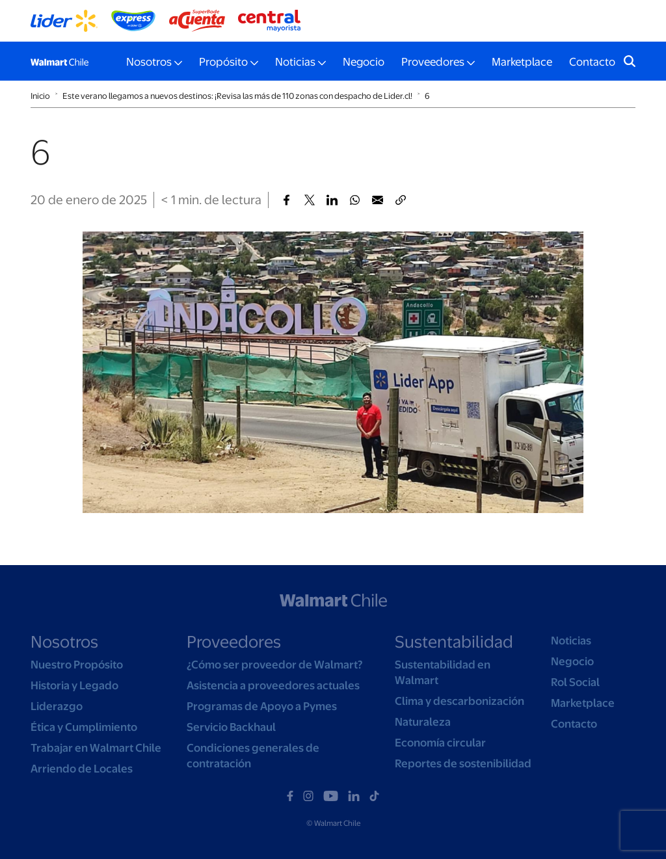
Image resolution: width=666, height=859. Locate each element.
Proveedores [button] (432, 61)
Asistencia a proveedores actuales (273, 685)
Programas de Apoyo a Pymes (262, 706)
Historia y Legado (74, 685)
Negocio (363, 61)
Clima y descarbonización (459, 700)
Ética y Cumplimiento (84, 726)
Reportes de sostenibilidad (463, 763)
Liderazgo (57, 706)
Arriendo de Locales (82, 768)
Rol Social (575, 682)
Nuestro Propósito (77, 664)
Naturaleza (423, 721)
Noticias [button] (295, 61)
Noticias (571, 640)
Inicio (40, 96)
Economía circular (440, 742)
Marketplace (522, 61)
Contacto (592, 61)
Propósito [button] (223, 61)
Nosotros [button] (149, 61)
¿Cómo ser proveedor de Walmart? (274, 664)
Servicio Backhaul (231, 726)
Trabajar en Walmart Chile (96, 747)
